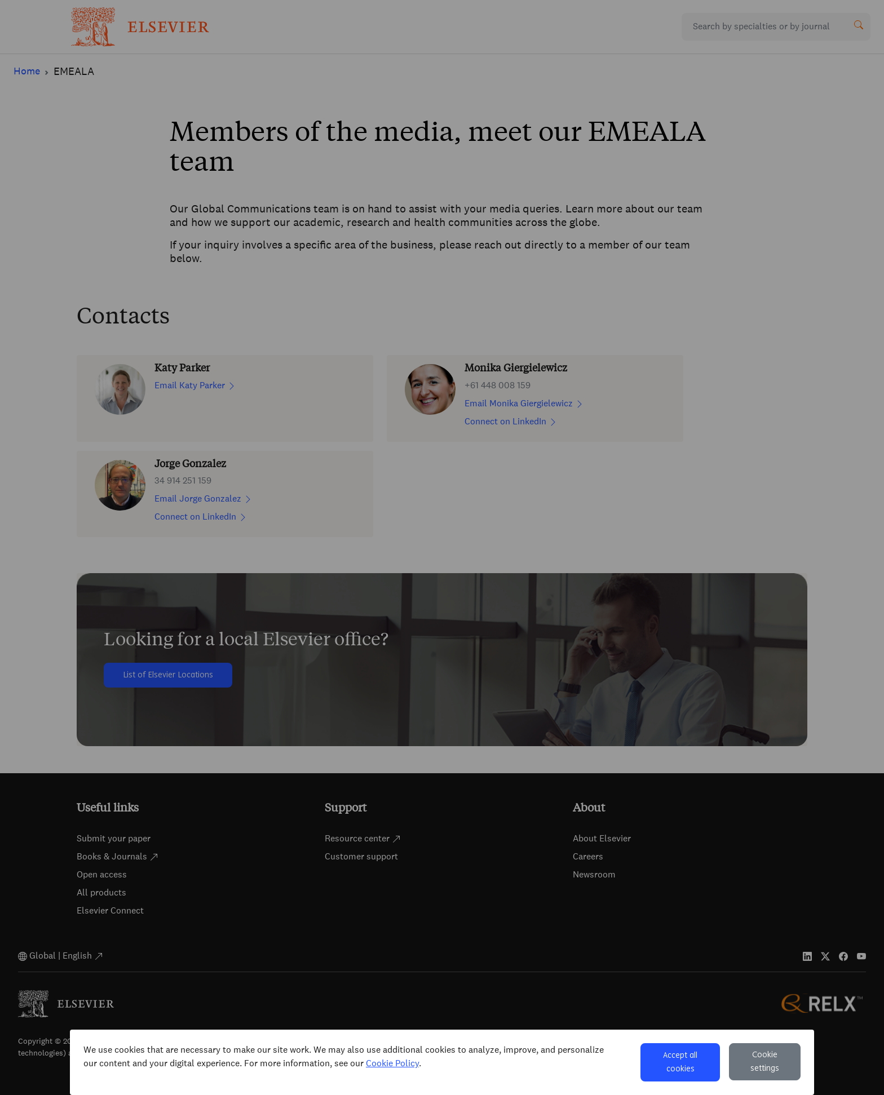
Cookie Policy (392, 1063)
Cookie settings (764, 1061)
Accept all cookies (680, 1062)
